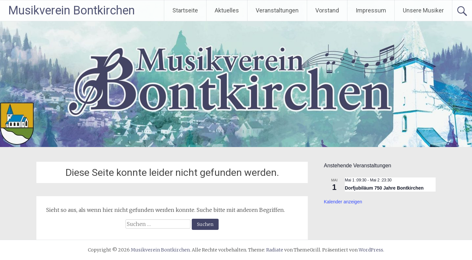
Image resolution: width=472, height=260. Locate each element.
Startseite (185, 10)
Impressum (371, 10)
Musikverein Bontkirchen (71, 10)
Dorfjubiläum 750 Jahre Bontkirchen (384, 188)
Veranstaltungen (277, 10)
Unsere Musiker (423, 10)
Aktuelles (227, 10)
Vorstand (327, 10)
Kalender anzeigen (343, 201)
